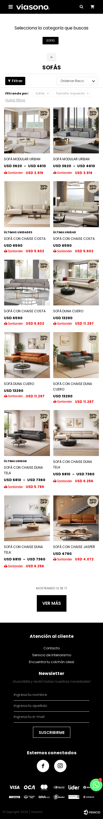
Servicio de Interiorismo (51, 655)
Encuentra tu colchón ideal (51, 662)
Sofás (40, 93)
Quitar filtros (15, 100)
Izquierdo (70, 93)
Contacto (51, 648)
